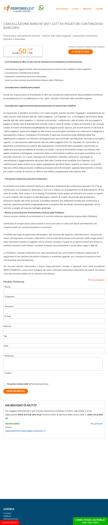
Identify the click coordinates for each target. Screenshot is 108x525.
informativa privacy (39, 384)
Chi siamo (7, 513)
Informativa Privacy (10, 519)
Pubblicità (7, 516)
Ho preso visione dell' (26, 384)
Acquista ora (80, 51)
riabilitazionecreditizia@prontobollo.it (25, 431)
